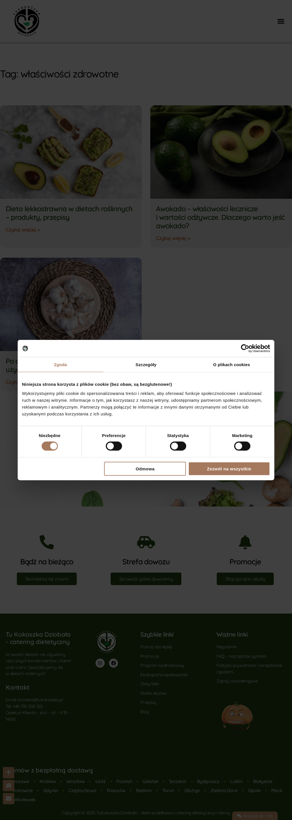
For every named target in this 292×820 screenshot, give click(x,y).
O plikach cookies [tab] (231, 364)
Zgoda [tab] (60, 364)
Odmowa (145, 468)
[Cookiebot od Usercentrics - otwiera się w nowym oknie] (245, 348)
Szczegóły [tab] (145, 364)
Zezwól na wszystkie (229, 468)
